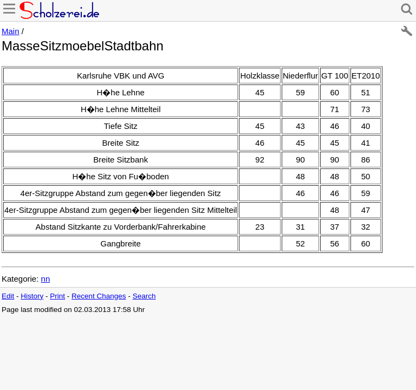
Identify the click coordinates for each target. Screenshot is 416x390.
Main (11, 31)
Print (57, 296)
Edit (8, 296)
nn (45, 278)
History (32, 296)
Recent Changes (99, 296)
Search (144, 296)
